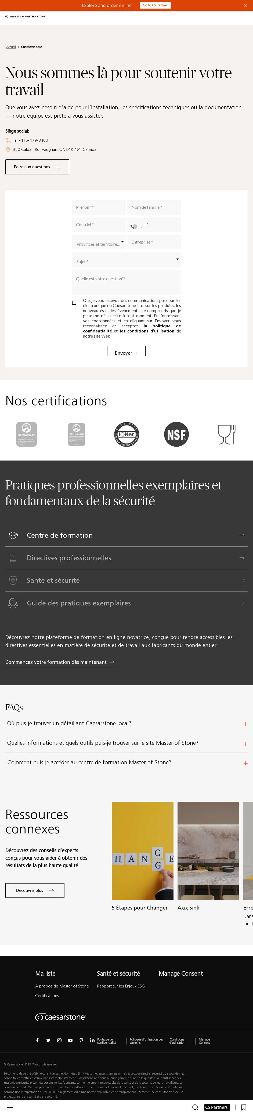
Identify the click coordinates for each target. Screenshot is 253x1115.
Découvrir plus (35, 891)
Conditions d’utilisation (177, 1041)
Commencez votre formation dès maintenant (81, 662)
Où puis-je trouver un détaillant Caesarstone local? (127, 723)
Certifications (47, 995)
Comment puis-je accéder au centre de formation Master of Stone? (127, 762)
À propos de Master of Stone (62, 986)
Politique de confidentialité (106, 1041)
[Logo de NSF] (176, 449)
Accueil (11, 47)
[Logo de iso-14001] (126, 449)
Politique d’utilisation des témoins (146, 1041)
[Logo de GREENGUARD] (26, 449)
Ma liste (45, 973)
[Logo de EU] (227, 449)
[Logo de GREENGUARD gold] (76, 449)
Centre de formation (43, 535)
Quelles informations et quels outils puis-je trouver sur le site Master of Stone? (127, 742)
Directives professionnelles (44, 558)
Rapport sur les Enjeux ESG (121, 986)
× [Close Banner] (246, 5)
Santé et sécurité (118, 973)
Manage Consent (181, 973)
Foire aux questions (37, 166)
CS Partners (216, 1107)
